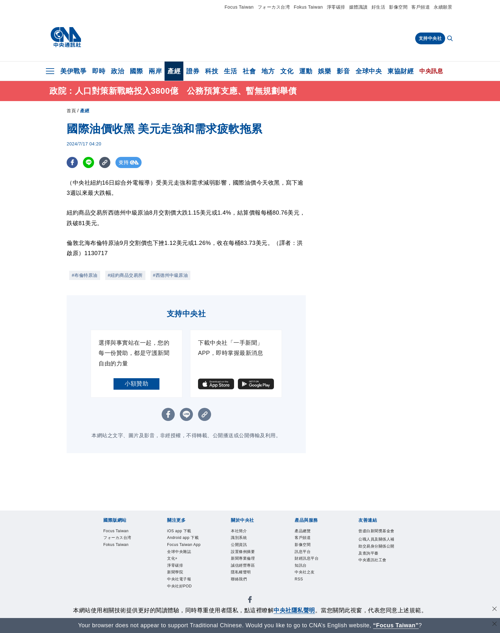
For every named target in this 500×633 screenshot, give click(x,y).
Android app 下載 (186, 544)
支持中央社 (430, 38)
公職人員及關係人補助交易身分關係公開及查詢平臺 (375, 561)
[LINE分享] (88, 162)
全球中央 (369, 71)
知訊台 (303, 573)
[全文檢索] (450, 38)
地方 (268, 71)
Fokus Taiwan (308, 7)
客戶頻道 (420, 7)
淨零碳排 (336, 7)
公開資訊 (242, 548)
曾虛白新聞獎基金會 (375, 536)
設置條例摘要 (247, 557)
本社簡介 (242, 532)
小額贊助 (136, 383)
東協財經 (400, 71)
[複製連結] (104, 162)
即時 (98, 71)
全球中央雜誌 (184, 573)
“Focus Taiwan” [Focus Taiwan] (396, 625)
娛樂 (324, 71)
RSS (300, 590)
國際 (136, 71)
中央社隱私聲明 (294, 610)
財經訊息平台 (311, 565)
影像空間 (398, 7)
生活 (230, 71)
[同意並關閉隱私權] (494, 609)
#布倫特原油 (85, 275)
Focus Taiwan (239, 7)
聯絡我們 (242, 590)
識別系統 (242, 540)
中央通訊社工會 (375, 586)
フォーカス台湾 (274, 7)
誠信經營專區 (247, 573)
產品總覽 (306, 532)
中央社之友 (309, 581)
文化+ (174, 581)
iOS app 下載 (183, 532)
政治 (117, 71)
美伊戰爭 (73, 71)
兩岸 (155, 71)
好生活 (378, 7)
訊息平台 (306, 557)
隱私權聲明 (245, 581)
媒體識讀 (358, 7)
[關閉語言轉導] (494, 624)
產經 (173, 71)
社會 (249, 71)
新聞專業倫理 (247, 565)
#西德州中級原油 (170, 275)
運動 (305, 71)
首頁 (71, 110)
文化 (286, 71)
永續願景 (443, 7)
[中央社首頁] (66, 37)
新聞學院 (178, 598)
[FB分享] (72, 162)
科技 (211, 71)
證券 (192, 71)
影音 (343, 71)
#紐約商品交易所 (125, 275)
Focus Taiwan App (184, 561)
